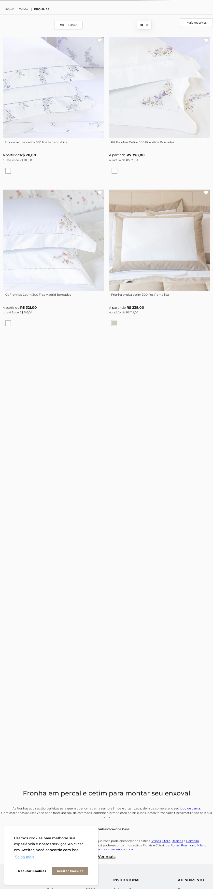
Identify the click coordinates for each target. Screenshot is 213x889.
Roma (175, 845)
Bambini (192, 841)
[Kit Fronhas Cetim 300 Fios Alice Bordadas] (159, 108)
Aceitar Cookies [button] (70, 871)
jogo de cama (190, 808)
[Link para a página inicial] (10, 9)
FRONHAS (42, 9)
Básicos (177, 841)
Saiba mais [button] (24, 857)
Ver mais (106, 856)
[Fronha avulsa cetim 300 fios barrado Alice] (53, 108)
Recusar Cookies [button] (32, 871)
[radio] (142, 25)
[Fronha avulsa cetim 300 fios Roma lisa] (159, 261)
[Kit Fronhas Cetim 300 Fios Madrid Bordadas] (53, 261)
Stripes (156, 841)
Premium (188, 845)
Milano (202, 845)
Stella (166, 841)
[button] (8, 171)
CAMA (23, 9)
